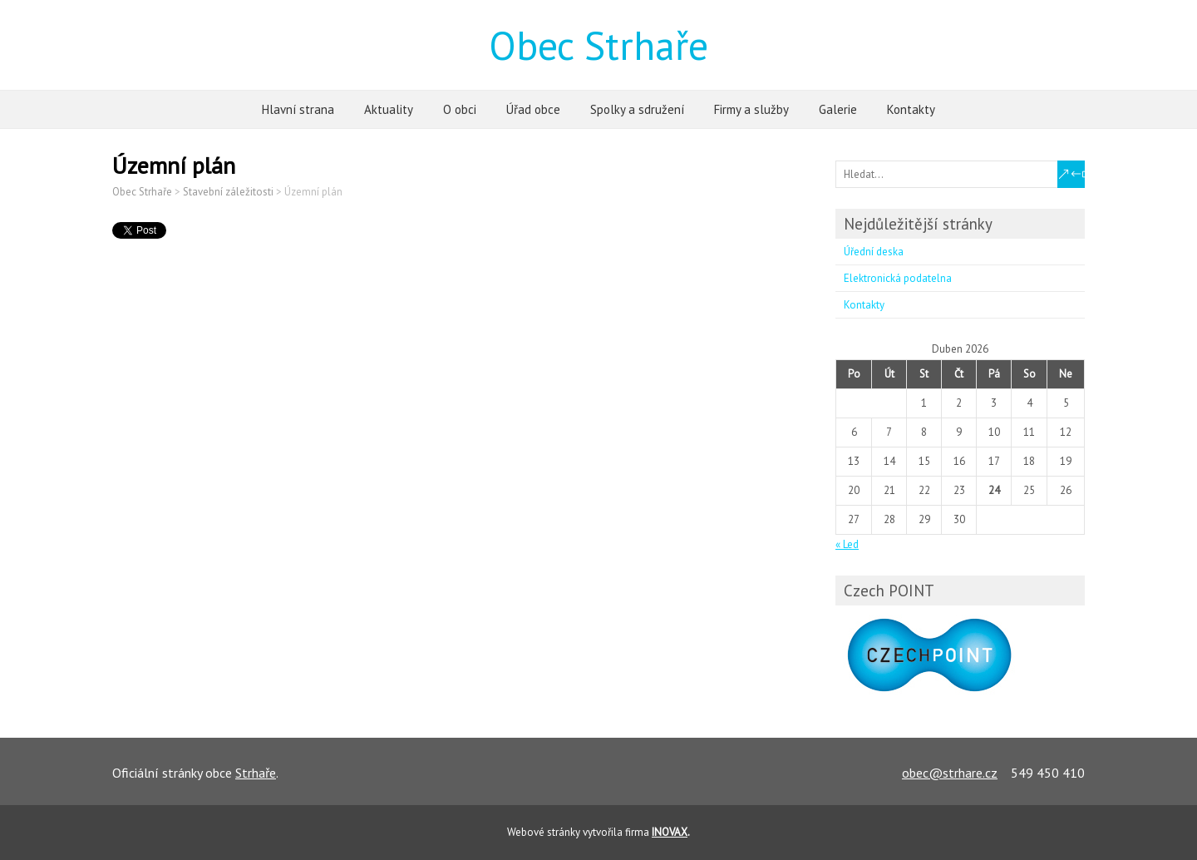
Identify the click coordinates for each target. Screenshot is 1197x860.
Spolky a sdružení (637, 109)
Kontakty (911, 109)
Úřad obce (533, 109)
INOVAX (669, 832)
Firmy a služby (751, 109)
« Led (847, 544)
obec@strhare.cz (950, 772)
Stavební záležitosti (228, 192)
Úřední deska (874, 252)
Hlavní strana (298, 109)
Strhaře (255, 772)
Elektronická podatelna (898, 278)
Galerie (838, 109)
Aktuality (388, 109)
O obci (459, 109)
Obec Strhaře (598, 45)
